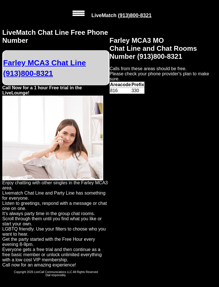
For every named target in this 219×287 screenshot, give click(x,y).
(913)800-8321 (134, 15)
